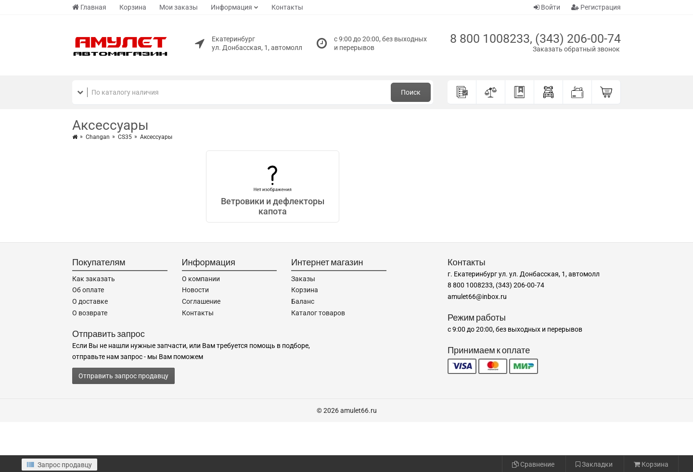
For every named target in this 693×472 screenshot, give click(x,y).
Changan (98, 137)
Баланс (302, 301)
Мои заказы (178, 7)
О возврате (89, 313)
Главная (89, 7)
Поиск (411, 92)
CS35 (125, 137)
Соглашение (201, 301)
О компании (201, 279)
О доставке (90, 301)
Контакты (287, 7)
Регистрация (596, 7)
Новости (195, 290)
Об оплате (88, 290)
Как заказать (93, 279)
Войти (547, 7)
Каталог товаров (318, 313)
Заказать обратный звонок (576, 49)
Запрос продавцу (59, 465)
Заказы (303, 279)
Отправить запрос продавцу (123, 376)
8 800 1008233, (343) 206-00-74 (535, 39)
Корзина (132, 7)
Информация (231, 7)
